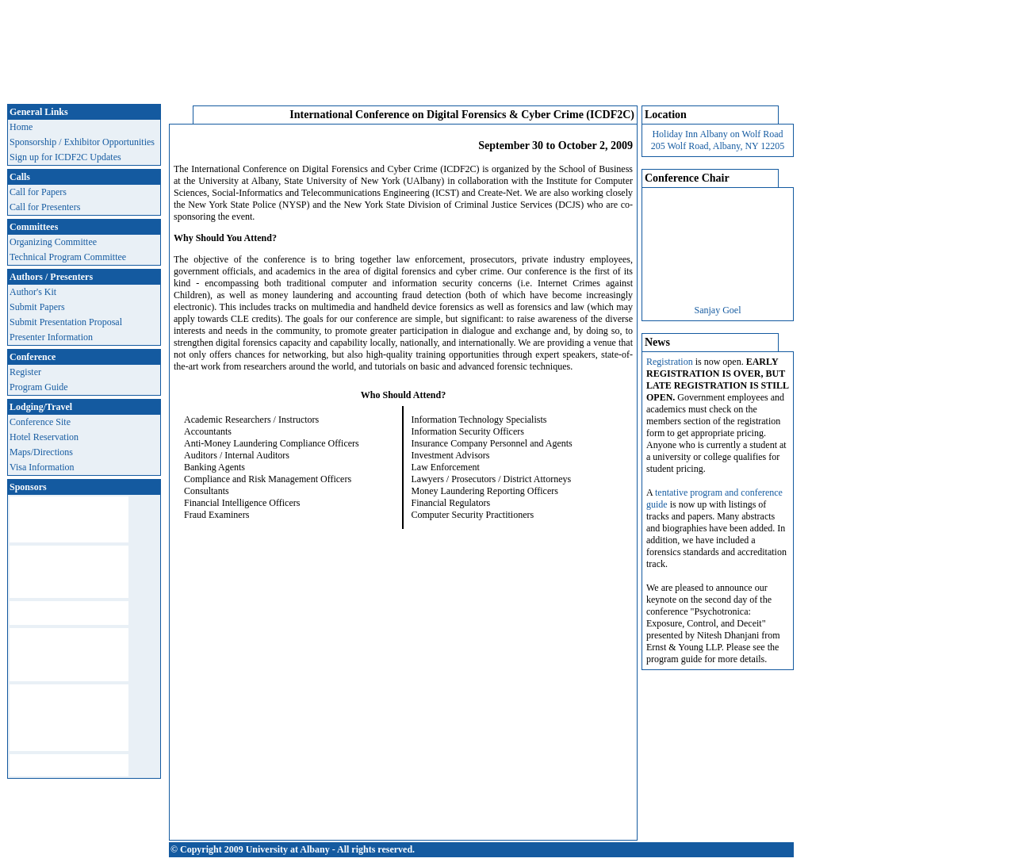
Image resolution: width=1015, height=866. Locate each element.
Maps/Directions (41, 452)
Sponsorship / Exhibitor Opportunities (82, 142)
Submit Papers (37, 306)
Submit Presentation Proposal (66, 322)
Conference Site (40, 421)
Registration (669, 361)
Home (21, 126)
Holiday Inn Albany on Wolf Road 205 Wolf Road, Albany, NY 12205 (718, 139)
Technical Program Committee (68, 256)
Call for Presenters (45, 207)
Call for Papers (38, 191)
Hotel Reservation (44, 437)
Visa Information (42, 467)
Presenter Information (51, 337)
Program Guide (39, 387)
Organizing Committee (53, 241)
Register (25, 371)
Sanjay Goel (718, 310)
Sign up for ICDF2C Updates (65, 157)
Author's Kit (33, 291)
